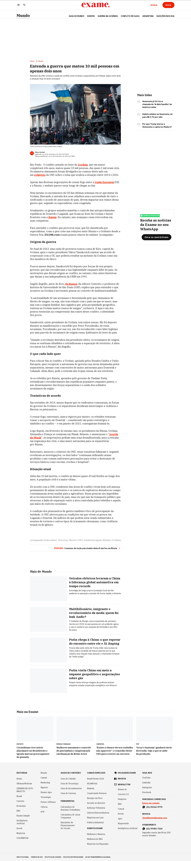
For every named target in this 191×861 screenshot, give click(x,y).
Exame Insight (23, 815)
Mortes (73, 540)
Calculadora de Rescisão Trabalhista (70, 808)
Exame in (122, 789)
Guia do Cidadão (68, 778)
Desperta (122, 799)
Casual (44, 777)
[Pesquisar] (24, 5)
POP (42, 812)
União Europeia (104, 182)
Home (32, 61)
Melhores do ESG (95, 839)
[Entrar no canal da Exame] (156, 237)
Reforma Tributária (96, 808)
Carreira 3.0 (123, 794)
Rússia (52, 217)
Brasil (19, 796)
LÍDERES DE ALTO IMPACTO (25, 790)
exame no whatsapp (150, 216)
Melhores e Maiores (96, 834)
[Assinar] (154, 5)
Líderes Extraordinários (98, 812)
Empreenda (123, 823)
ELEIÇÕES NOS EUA (165, 16)
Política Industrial (95, 822)
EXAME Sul (92, 783)
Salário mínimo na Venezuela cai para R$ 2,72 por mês (157, 115)
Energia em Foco (94, 798)
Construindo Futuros (96, 793)
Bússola (90, 788)
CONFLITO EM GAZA (130, 16)
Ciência (44, 807)
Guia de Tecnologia (69, 783)
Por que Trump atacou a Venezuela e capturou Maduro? (157, 125)
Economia (21, 806)
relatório (39, 175)
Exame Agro (46, 792)
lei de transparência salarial (98, 857)
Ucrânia (83, 164)
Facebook (146, 792)
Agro (120, 818)
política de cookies (53, 857)
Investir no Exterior (96, 803)
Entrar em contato (150, 803)
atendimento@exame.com (154, 818)
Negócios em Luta (95, 817)
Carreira (20, 801)
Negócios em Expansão (97, 844)
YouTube (146, 777)
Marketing (45, 782)
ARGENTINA (148, 16)
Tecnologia (46, 797)
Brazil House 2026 (95, 778)
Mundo (23, 15)
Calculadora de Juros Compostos (70, 816)
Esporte (44, 787)
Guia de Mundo (76, 16)
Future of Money (48, 802)
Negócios (21, 833)
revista (122, 778)
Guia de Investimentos (71, 788)
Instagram (147, 787)
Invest (19, 828)
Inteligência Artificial (22, 822)
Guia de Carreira (68, 793)
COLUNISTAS (22, 838)
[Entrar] (168, 5)
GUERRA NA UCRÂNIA (108, 16)
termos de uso (37, 857)
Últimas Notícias (24, 783)
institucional (23, 857)
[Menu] (18, 5)
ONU (80, 540)
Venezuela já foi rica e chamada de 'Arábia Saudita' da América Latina (157, 104)
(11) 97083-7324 (154, 828)
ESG (18, 811)
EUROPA (91, 16)
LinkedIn (146, 782)
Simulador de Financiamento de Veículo (68, 825)
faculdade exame (127, 773)
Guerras (63, 540)
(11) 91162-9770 (154, 807)
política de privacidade (73, 857)
